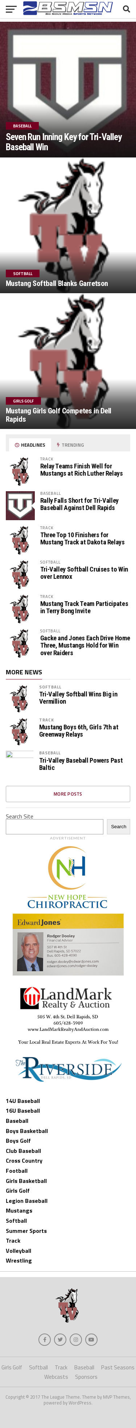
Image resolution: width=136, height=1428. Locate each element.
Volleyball (18, 1250)
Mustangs (19, 1210)
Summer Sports (26, 1230)
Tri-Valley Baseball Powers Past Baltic (81, 764)
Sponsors (86, 1377)
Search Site (19, 816)
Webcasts (56, 1377)
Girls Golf (18, 1190)
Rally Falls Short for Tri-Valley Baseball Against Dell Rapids (79, 504)
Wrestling (19, 1260)
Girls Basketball (26, 1180)
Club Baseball (23, 1150)
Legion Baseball (27, 1200)
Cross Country (24, 1160)
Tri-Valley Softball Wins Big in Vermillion (78, 698)
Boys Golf (18, 1140)
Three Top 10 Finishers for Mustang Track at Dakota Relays (82, 538)
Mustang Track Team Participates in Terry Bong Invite (84, 607)
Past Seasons (118, 1367)
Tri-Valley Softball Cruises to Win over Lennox (84, 572)
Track (46, 720)
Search (118, 826)
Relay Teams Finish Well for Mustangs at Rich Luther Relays (81, 469)
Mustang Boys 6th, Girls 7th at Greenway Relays (79, 731)
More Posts (68, 793)
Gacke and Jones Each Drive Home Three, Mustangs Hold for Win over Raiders (85, 645)
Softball (50, 687)
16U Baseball (23, 1110)
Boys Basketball (27, 1130)
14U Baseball (23, 1100)
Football (17, 1170)
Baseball (50, 753)
